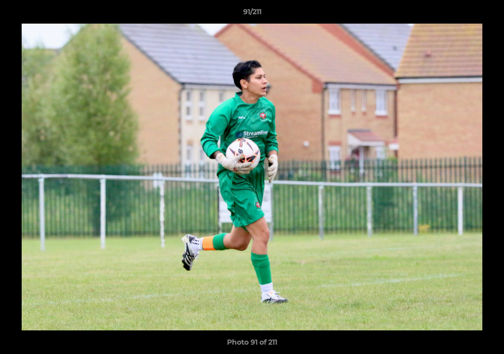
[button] (486, 14)
